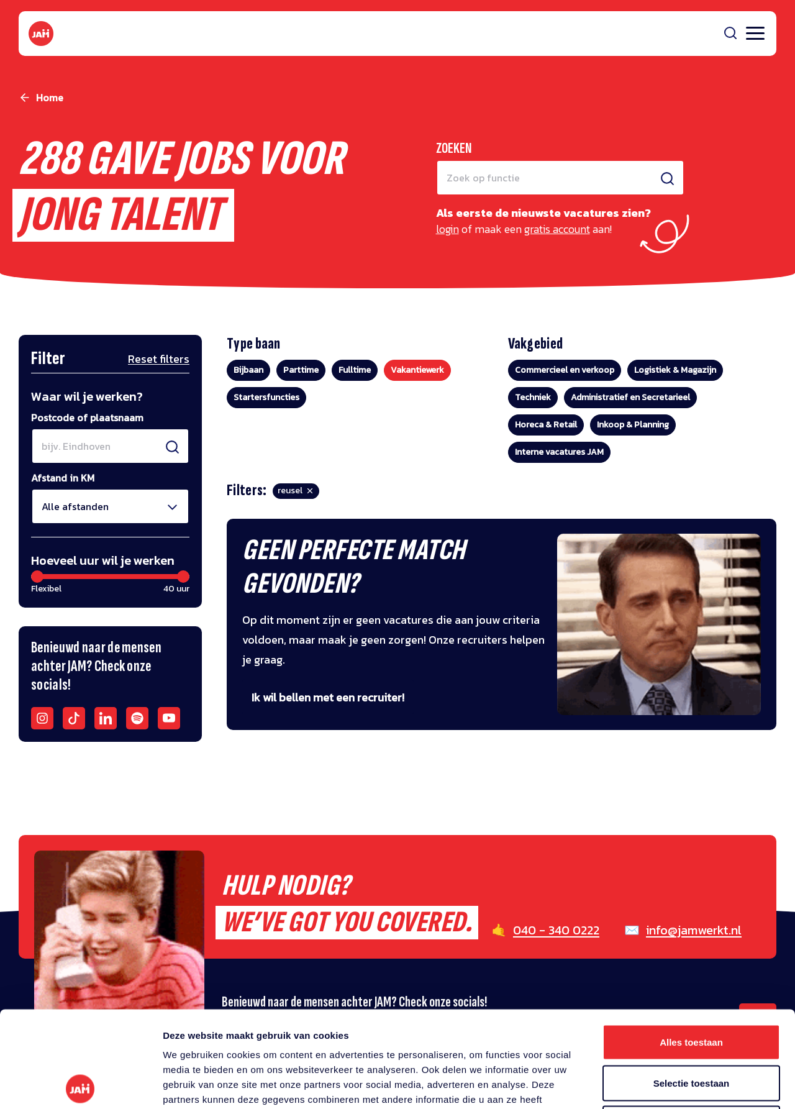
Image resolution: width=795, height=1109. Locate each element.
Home (49, 97)
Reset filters (158, 358)
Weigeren (691, 1027)
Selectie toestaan (691, 987)
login (447, 229)
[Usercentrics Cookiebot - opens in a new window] (80, 1084)
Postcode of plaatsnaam (87, 417)
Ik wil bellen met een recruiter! (328, 697)
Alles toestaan (691, 946)
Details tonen (671, 1084)
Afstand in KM (62, 477)
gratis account (557, 229)
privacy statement (240, 1033)
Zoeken (454, 148)
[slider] (37, 576)
